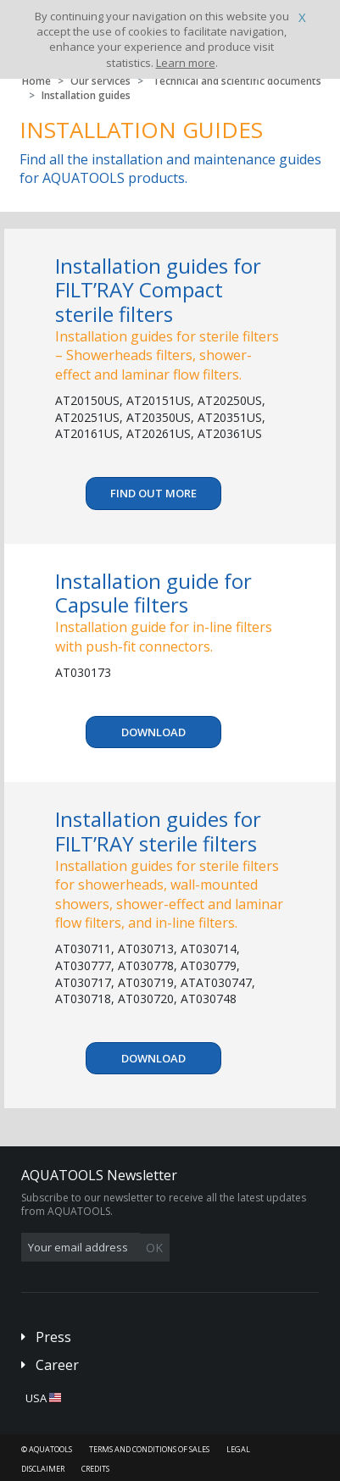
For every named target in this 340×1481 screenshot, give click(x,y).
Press (53, 1337)
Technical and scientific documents (237, 81)
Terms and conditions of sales (149, 1449)
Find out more (153, 493)
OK (154, 1248)
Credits (95, 1468)
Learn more (185, 62)
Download (153, 732)
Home (36, 81)
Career (57, 1365)
